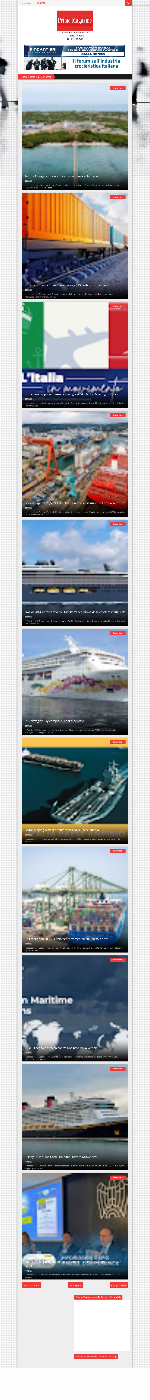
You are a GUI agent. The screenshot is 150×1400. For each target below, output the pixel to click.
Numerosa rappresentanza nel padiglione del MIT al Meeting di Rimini (70, 403)
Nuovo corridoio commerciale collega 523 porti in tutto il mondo (66, 291)
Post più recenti (30, 1317)
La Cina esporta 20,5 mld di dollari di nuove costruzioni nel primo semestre (73, 515)
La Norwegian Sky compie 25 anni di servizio (53, 739)
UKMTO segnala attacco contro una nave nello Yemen (59, 1074)
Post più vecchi (120, 1317)
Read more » (119, 88)
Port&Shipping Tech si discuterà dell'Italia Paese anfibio (60, 851)
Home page (24, 3)
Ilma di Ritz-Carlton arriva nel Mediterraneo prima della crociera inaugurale (73, 627)
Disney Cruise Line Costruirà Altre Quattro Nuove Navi (59, 1186)
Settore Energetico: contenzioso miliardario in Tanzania (60, 179)
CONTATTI (39, 3)
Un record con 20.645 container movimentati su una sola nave (65, 962)
